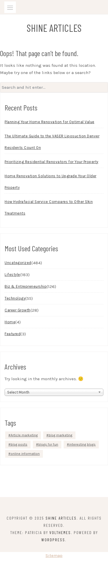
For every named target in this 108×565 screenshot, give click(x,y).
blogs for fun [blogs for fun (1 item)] (48, 444)
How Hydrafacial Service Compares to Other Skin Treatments (49, 207)
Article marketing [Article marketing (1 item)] (24, 435)
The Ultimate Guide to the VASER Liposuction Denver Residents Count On (52, 142)
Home (10, 322)
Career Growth (18, 310)
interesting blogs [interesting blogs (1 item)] (82, 444)
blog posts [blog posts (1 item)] (19, 444)
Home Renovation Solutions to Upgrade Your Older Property (50, 182)
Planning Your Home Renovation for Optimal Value (49, 122)
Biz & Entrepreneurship (26, 286)
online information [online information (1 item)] (25, 454)
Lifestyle (12, 274)
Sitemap (54, 555)
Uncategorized (18, 263)
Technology (15, 298)
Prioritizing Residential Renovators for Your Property (51, 162)
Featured (12, 334)
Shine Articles (54, 28)
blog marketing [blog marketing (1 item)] (60, 435)
